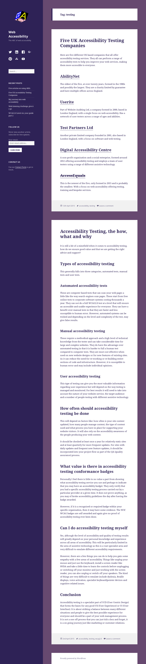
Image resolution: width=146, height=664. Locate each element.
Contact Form (20, 167)
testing (92, 206)
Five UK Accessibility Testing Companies (92, 42)
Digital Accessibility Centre (85, 149)
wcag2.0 (98, 638)
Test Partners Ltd (76, 127)
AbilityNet (70, 76)
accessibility (84, 206)
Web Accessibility (18, 34)
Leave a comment (106, 206)
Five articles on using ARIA (19, 88)
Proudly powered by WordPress (73, 658)
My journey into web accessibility (17, 100)
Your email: (13, 140)
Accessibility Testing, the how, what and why (93, 233)
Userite (67, 101)
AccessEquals (72, 175)
